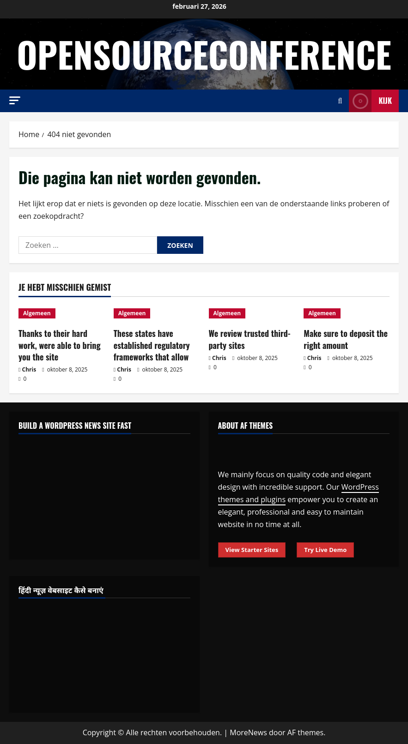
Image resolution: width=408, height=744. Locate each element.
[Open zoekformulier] (340, 101)
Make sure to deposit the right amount (346, 339)
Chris (29, 369)
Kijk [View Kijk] (370, 101)
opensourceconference (204, 54)
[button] (14, 100)
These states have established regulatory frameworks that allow (152, 344)
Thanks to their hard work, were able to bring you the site (59, 344)
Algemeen (37, 313)
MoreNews (248, 732)
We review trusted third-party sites (250, 339)
